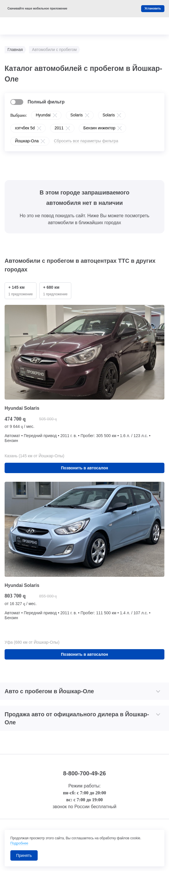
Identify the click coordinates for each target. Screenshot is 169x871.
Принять (24, 855)
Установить (153, 8)
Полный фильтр (46, 101)
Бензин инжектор (99, 128)
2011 (59, 128)
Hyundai (43, 115)
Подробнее (19, 843)
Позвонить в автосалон (84, 468)
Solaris (76, 115)
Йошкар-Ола (27, 141)
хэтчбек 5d (25, 128)
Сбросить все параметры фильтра (86, 141)
